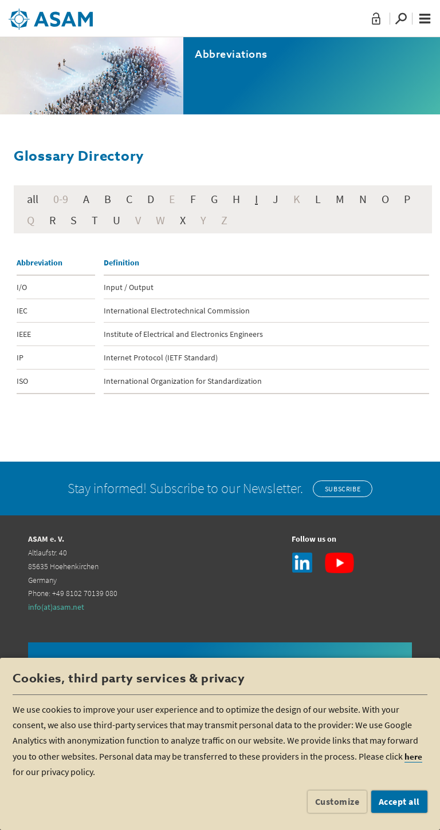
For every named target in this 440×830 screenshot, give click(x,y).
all (32, 199)
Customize (337, 801)
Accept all (399, 801)
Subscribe (342, 489)
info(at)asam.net (56, 607)
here (413, 756)
